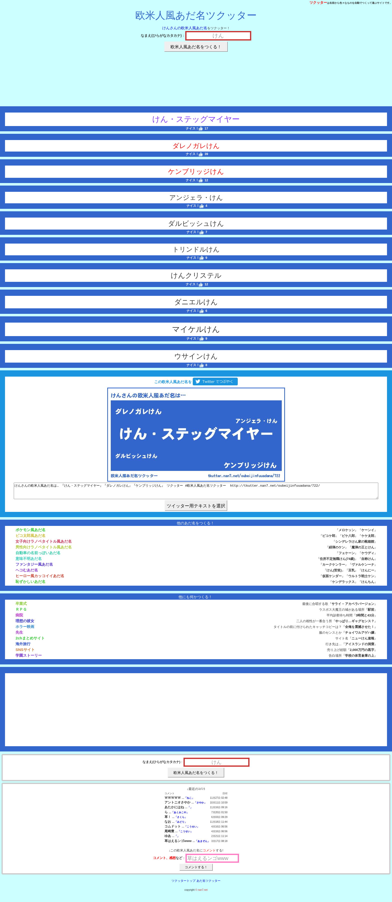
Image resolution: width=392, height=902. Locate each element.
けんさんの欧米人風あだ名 (184, 28)
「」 (190, 810)
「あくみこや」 (180, 815)
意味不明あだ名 (29, 561)
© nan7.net (201, 892)
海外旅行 (23, 647)
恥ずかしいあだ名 (31, 584)
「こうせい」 (191, 829)
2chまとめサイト (30, 641)
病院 (19, 618)
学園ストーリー (29, 658)
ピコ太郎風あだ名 (31, 538)
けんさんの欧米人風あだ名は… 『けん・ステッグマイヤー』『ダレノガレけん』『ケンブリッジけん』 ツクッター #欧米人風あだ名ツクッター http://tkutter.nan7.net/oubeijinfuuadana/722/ (196, 492)
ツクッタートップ (184, 883)
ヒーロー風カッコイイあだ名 (40, 579)
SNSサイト (25, 652)
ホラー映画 (25, 629)
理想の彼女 (25, 624)
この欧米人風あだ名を (196, 382)
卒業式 (21, 606)
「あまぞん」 (202, 844)
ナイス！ (194, 128)
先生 (19, 635)
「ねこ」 (189, 800)
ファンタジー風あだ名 (34, 567)
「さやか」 (200, 805)
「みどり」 (180, 824)
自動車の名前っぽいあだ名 (38, 556)
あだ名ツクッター (208, 883)
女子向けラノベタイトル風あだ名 (44, 544)
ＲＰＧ (21, 612)
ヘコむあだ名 (27, 573)
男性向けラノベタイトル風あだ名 (44, 550)
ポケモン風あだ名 (31, 533)
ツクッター (318, 3)
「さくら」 (180, 820)
